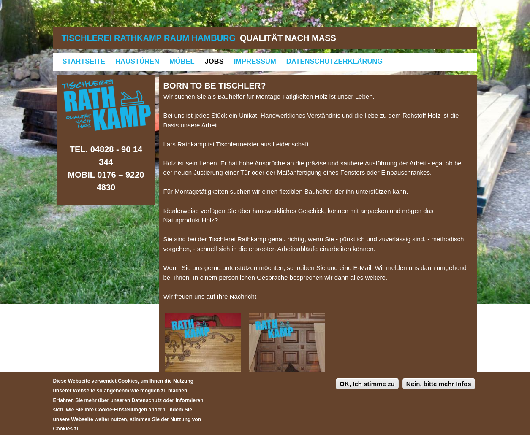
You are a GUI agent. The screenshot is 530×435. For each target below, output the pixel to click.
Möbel (182, 61)
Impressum (255, 61)
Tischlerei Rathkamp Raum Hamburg (149, 38)
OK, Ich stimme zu (367, 388)
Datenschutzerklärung (334, 61)
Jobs (214, 61)
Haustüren (137, 61)
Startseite (84, 61)
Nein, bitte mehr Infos (438, 388)
